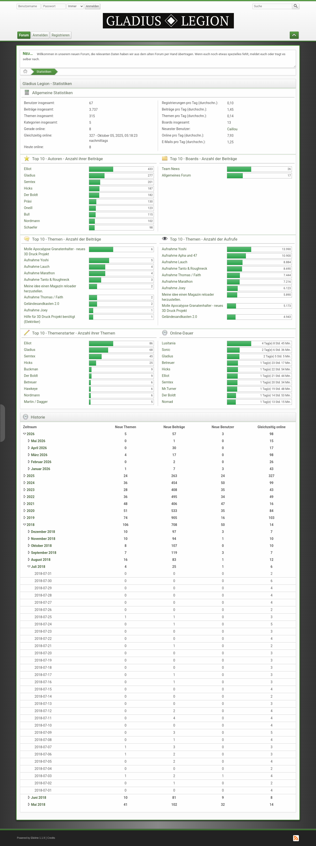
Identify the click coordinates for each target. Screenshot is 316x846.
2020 (30, 511)
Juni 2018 (38, 798)
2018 (30, 525)
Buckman (31, 369)
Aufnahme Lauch (37, 267)
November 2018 (43, 539)
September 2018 (43, 553)
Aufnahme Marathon (39, 273)
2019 (30, 518)
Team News (171, 169)
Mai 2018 (38, 805)
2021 (30, 504)
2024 (30, 483)
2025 (30, 476)
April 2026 (39, 448)
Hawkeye (31, 389)
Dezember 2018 (43, 532)
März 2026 (39, 455)
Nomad (167, 402)
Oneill (28, 208)
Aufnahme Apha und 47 (179, 255)
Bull (27, 214)
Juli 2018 (38, 567)
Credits (51, 838)
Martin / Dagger (36, 402)
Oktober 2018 (41, 546)
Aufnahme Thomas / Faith (43, 297)
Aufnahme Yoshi (36, 260)
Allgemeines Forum (176, 175)
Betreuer (30, 382)
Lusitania (169, 343)
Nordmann (32, 221)
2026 (30, 434)
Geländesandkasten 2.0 (41, 304)
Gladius (29, 175)
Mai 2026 (38, 441)
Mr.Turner (169, 389)
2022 (30, 497)
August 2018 (41, 560)
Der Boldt (31, 195)
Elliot (28, 169)
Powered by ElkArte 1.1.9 (31, 838)
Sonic (166, 350)
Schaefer (30, 227)
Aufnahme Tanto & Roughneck (46, 280)
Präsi (28, 201)
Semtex (29, 182)
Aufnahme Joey (36, 310)
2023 (30, 490)
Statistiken (44, 71)
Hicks (28, 188)
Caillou (232, 129)
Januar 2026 (40, 469)
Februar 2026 (41, 462)
